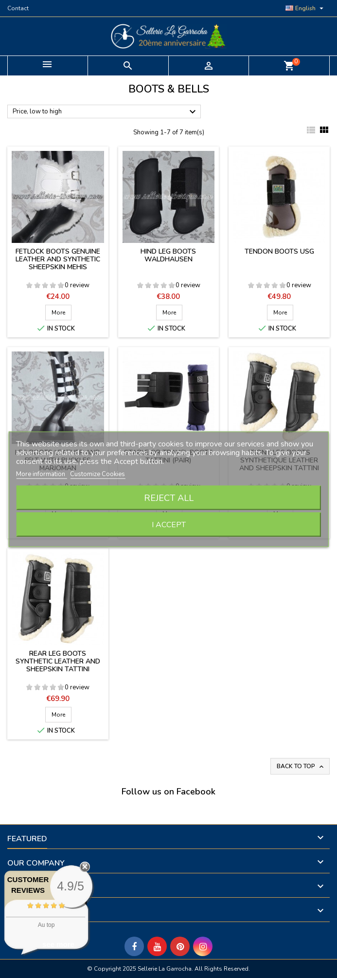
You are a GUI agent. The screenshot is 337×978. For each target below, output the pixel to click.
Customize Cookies (97, 473)
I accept (169, 524)
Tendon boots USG (279, 251)
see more (58, 944)
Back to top (301, 766)
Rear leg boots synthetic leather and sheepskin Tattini (58, 661)
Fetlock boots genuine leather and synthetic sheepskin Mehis (58, 259)
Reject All (169, 497)
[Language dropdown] (305, 8)
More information (41, 473)
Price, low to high (105, 112)
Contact (18, 8)
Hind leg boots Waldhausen (168, 255)
